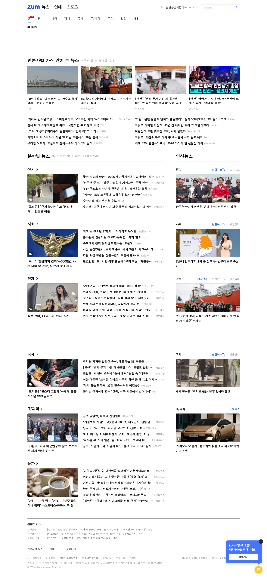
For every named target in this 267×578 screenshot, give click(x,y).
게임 (137, 18)
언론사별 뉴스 (35, 549)
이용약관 (50, 558)
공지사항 (107, 558)
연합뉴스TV (87, 108)
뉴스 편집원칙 (34, 558)
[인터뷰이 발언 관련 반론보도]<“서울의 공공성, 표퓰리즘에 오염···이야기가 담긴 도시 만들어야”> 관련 (100, 529)
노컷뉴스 (234, 169)
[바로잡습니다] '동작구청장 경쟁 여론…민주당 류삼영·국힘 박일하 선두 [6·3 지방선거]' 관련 (95, 533)
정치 (41, 18)
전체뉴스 (54, 549)
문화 (110, 18)
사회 (54, 18)
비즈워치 (234, 279)
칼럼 (124, 18)
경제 (67, 18)
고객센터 (120, 558)
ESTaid (33, 567)
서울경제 (139, 108)
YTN (29, 108)
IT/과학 (95, 18)
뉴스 (45, 7)
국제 (80, 18)
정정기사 (32, 524)
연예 (58, 7)
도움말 (133, 558)
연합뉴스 (193, 108)
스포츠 (72, 7)
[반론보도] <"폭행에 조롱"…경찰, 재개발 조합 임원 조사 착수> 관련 (82, 538)
